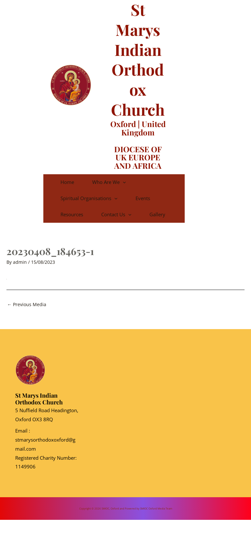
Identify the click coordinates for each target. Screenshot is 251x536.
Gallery (77, 230)
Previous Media (26, 320)
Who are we (128, 182)
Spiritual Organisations (97, 198)
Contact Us (135, 214)
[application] (141, 182)
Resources (80, 214)
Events (161, 198)
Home (76, 182)
